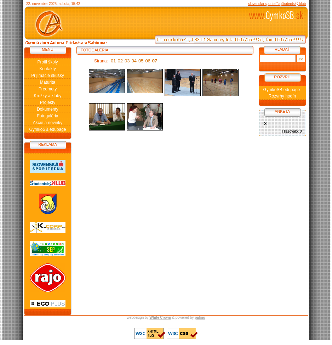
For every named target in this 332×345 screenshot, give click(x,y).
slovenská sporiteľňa (264, 4)
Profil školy (47, 62)
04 (133, 60)
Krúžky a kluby (47, 95)
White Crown (160, 317)
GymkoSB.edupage (47, 129)
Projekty (47, 102)
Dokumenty (47, 109)
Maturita (47, 82)
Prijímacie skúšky (47, 75)
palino (200, 317)
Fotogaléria (47, 115)
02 (120, 60)
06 (147, 60)
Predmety (48, 89)
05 (140, 60)
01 (113, 60)
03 (127, 60)
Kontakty (47, 68)
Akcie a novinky (47, 122)
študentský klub (293, 4)
